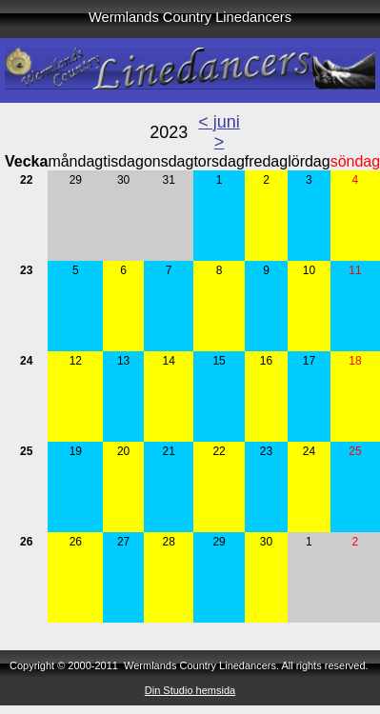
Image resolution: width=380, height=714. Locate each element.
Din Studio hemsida (190, 690)
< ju (212, 121)
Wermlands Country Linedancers (190, 17)
